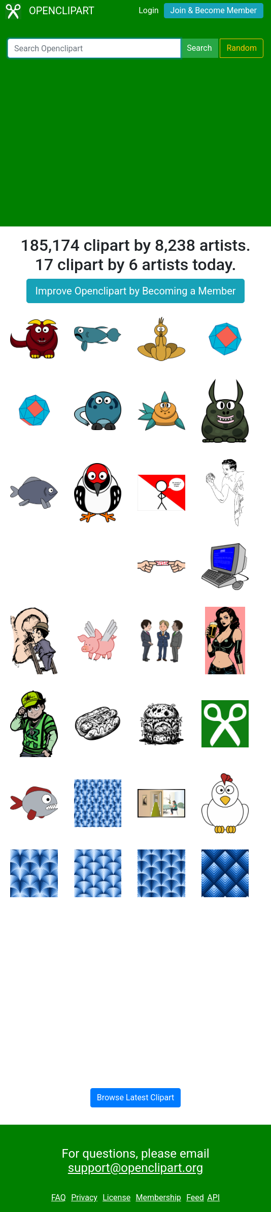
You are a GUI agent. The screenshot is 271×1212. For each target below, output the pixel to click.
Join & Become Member (214, 10)
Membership (158, 1197)
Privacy (84, 1197)
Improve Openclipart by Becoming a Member (135, 291)
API (213, 1197)
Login (148, 10)
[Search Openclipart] (94, 48)
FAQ (58, 1197)
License (116, 1197)
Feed (195, 1197)
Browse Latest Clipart (136, 1097)
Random (241, 48)
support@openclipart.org (135, 1168)
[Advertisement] (135, 142)
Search (199, 48)
